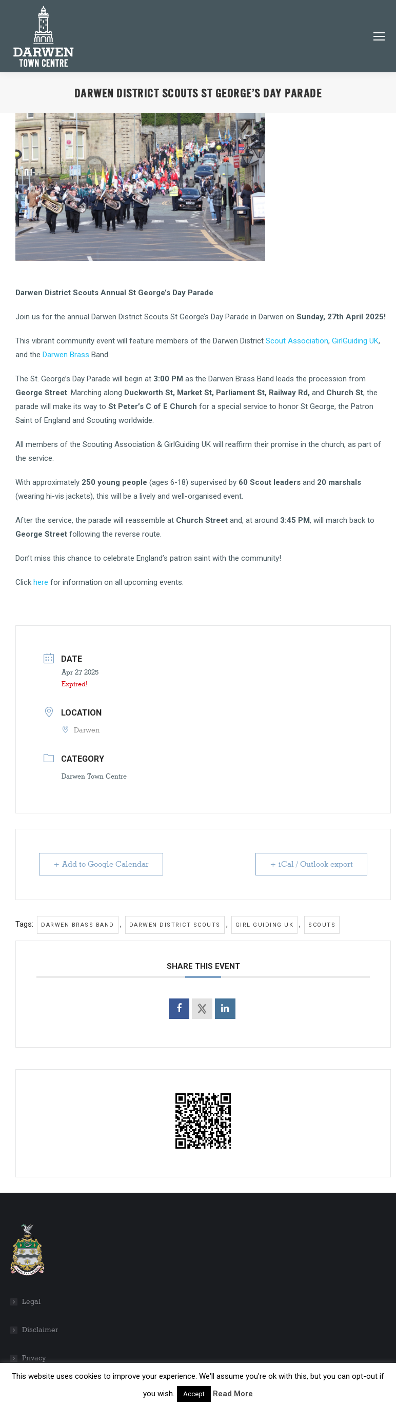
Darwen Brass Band (77, 925)
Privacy (34, 1358)
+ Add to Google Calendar (101, 864)
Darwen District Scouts (175, 925)
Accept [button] (194, 1394)
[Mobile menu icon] (379, 36)
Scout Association (297, 340)
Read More (233, 1393)
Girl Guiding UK (264, 925)
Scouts (321, 925)
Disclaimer (40, 1329)
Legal (31, 1301)
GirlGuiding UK (355, 340)
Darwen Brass (65, 354)
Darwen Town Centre (94, 776)
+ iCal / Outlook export (310, 864)
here (40, 582)
